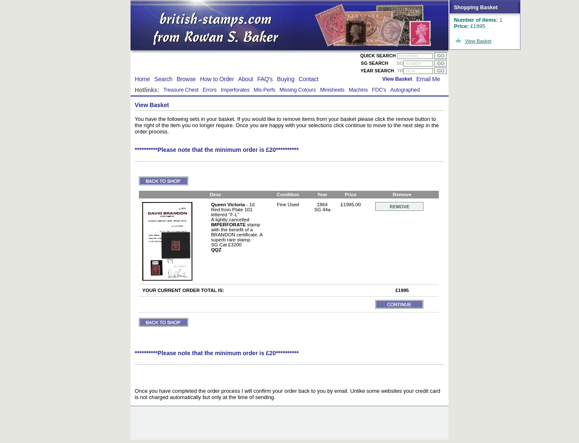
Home (142, 79)
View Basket (478, 41)
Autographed (405, 90)
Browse (186, 79)
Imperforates (235, 90)
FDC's (379, 90)
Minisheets (332, 90)
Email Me (428, 79)
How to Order (217, 79)
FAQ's (265, 79)
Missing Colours (297, 90)
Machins (358, 90)
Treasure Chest (180, 90)
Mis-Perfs (264, 90)
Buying (286, 79)
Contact (308, 79)
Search (163, 79)
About (245, 79)
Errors (209, 90)
